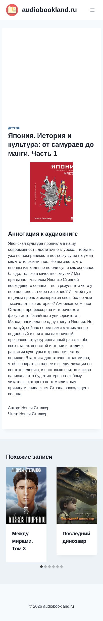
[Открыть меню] (92, 10)
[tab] (41, 566)
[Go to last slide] (15, 515)
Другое (14, 128)
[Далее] (87, 515)
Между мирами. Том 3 (22, 541)
